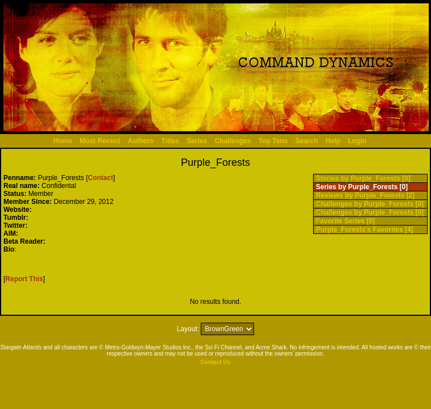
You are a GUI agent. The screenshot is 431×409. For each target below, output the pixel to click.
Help (333, 141)
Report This (24, 279)
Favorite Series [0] (345, 221)
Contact (100, 178)
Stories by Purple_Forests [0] (363, 178)
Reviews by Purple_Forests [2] (365, 195)
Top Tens (273, 141)
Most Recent (100, 141)
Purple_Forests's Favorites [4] (364, 229)
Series (197, 141)
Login (357, 141)
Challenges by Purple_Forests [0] (370, 204)
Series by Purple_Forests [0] (362, 187)
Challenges (232, 141)
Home (62, 141)
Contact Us (216, 362)
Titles (170, 141)
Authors (141, 141)
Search (306, 141)
